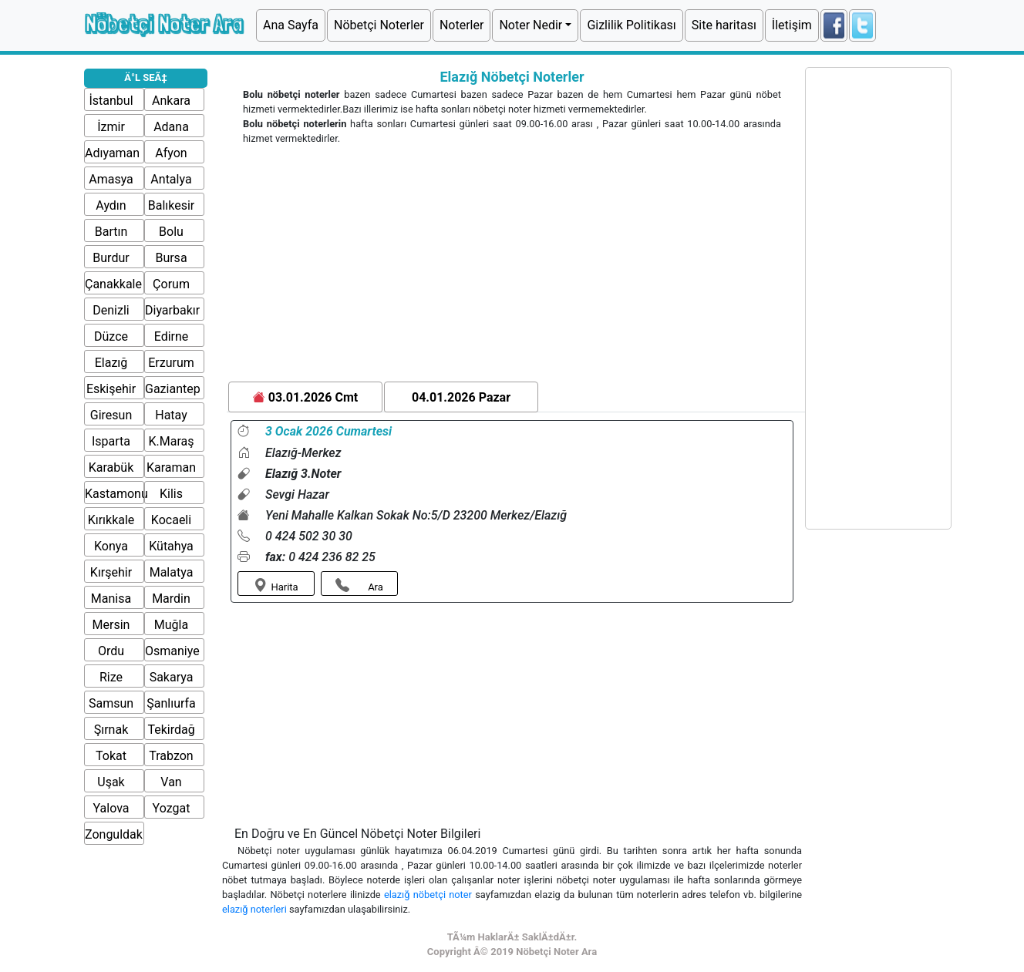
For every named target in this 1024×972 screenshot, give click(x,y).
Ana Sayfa (290, 25)
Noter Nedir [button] (530, 25)
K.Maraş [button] (171, 441)
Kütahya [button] (171, 546)
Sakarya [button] (172, 677)
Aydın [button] (111, 205)
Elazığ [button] (111, 362)
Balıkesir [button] (171, 205)
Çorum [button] (171, 284)
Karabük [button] (111, 467)
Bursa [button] (171, 258)
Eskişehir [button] (111, 389)
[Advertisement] (512, 266)
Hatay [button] (171, 415)
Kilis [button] (171, 493)
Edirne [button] (171, 336)
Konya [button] (111, 546)
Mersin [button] (111, 624)
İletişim (792, 25)
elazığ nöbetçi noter (429, 894)
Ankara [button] (171, 100)
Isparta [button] (111, 441)
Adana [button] (171, 126)
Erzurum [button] (171, 362)
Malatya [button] (172, 572)
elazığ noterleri (255, 909)
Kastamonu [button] (116, 493)
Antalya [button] (170, 179)
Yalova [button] (111, 808)
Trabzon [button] (171, 755)
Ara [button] (359, 585)
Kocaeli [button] (171, 520)
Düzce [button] (111, 336)
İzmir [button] (111, 126)
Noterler (461, 25)
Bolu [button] (171, 231)
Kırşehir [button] (111, 572)
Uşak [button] (110, 782)
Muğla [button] (171, 624)
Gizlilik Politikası (631, 25)
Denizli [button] (111, 310)
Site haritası (724, 25)
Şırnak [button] (111, 729)
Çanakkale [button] (113, 284)
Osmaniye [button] (172, 651)
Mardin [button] (171, 598)
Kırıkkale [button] (111, 520)
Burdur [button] (111, 258)
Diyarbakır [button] (172, 310)
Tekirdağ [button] (170, 729)
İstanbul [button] (111, 100)
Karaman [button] (171, 467)
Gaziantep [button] (172, 389)
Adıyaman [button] (112, 153)
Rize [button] (111, 677)
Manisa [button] (111, 598)
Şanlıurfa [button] (171, 703)
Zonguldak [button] (114, 834)
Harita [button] (276, 585)
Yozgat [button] (171, 808)
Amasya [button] (111, 179)
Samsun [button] (111, 703)
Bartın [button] (111, 231)
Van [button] (170, 782)
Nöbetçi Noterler (379, 25)
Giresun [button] (111, 415)
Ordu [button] (111, 651)
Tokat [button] (111, 755)
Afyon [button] (171, 153)
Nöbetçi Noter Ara (163, 23)
